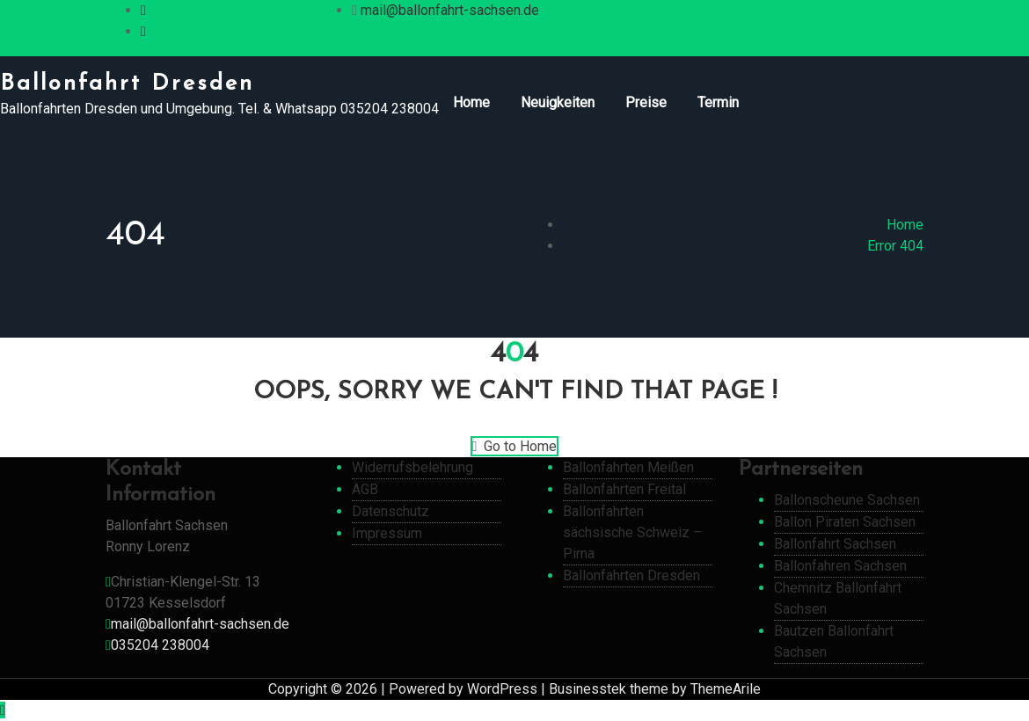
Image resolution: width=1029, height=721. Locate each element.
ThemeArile (725, 689)
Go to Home (515, 446)
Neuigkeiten (558, 102)
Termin (718, 102)
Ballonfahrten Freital (624, 489)
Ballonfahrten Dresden (631, 575)
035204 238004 (160, 645)
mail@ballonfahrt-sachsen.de (450, 10)
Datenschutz (390, 511)
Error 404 (895, 245)
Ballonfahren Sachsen (840, 565)
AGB (365, 489)
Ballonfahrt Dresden (127, 84)
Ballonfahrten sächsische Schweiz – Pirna (632, 532)
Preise (646, 102)
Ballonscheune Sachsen (847, 500)
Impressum (387, 533)
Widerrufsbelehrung (412, 467)
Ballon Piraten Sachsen (845, 521)
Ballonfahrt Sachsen (835, 543)
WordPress (502, 689)
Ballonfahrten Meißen (628, 467)
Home (471, 102)
